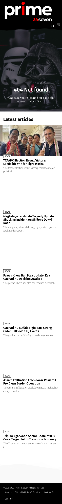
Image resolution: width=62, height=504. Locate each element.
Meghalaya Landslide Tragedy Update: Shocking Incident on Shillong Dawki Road (29, 219)
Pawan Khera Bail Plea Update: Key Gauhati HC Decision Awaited (26, 277)
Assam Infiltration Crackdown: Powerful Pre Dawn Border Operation (29, 381)
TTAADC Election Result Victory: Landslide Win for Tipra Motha (24, 162)
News (7, 156)
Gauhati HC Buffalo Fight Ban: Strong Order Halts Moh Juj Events (27, 329)
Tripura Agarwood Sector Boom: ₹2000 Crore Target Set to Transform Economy (29, 437)
